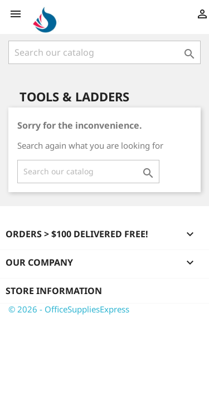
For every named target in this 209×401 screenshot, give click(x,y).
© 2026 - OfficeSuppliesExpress (68, 309)
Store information (54, 291)
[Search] (104, 52)
